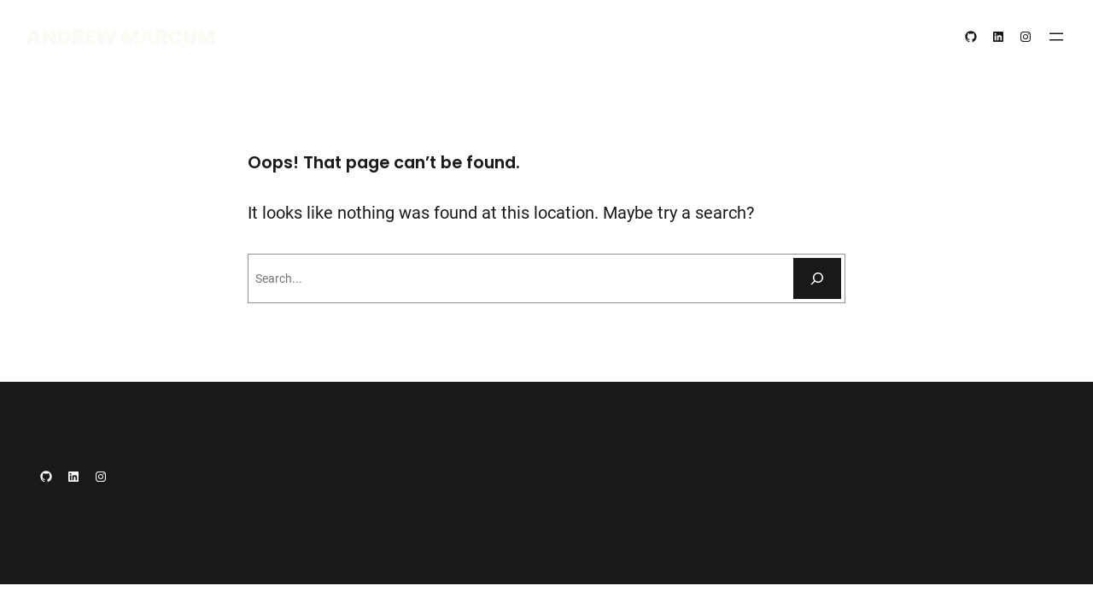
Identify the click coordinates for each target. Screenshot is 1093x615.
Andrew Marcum (121, 36)
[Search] (817, 278)
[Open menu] (1056, 36)
